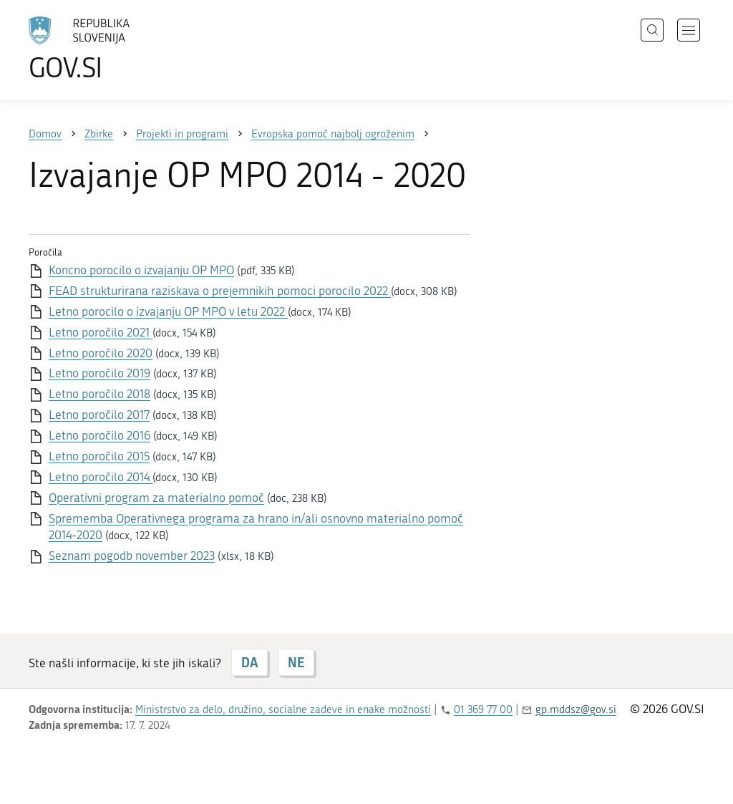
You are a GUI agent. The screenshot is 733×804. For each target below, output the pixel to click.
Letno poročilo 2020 (100, 353)
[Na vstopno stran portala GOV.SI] (119, 48)
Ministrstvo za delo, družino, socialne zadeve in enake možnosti (283, 709)
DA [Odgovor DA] (249, 662)
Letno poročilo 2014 (100, 477)
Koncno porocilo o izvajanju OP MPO (141, 270)
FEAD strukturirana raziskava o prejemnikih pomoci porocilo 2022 (220, 291)
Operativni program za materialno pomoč (156, 497)
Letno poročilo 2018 (99, 394)
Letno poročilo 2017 (99, 414)
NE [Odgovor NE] (296, 662)
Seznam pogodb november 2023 (132, 555)
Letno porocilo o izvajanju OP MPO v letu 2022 (168, 311)
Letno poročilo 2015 (99, 456)
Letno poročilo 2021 (100, 332)
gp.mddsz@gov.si (575, 709)
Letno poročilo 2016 (99, 435)
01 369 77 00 (483, 709)
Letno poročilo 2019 (99, 373)
